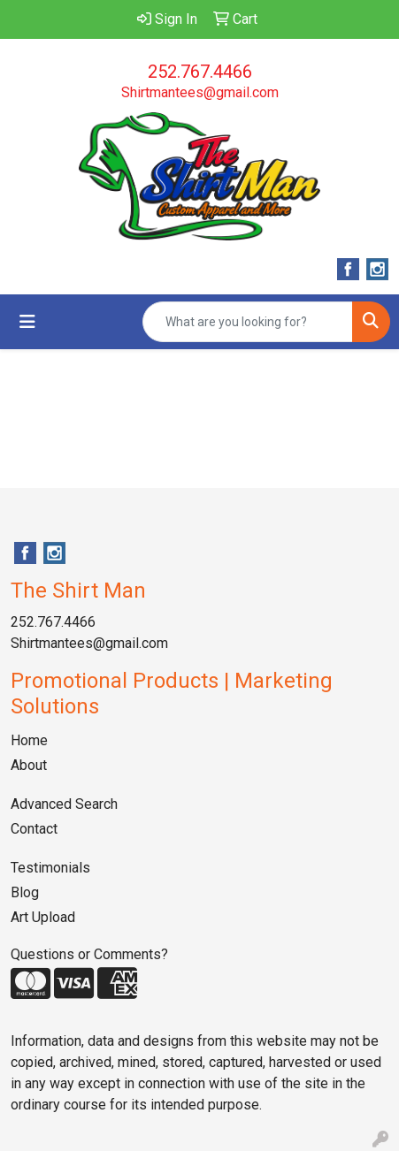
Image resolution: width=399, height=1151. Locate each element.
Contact (34, 828)
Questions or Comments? (89, 954)
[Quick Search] (247, 321)
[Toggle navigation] (27, 321)
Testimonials (50, 867)
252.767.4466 (200, 71)
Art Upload (43, 917)
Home (29, 740)
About (29, 765)
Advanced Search (64, 804)
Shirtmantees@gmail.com (200, 92)
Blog (25, 892)
